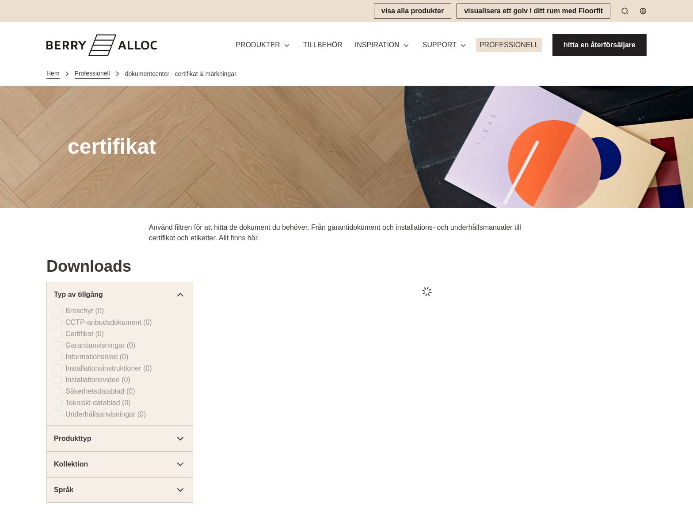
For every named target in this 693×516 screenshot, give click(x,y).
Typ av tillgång (120, 294)
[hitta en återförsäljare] (599, 45)
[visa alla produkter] (412, 11)
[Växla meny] (287, 45)
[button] (263, 45)
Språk (120, 490)
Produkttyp (120, 438)
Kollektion (120, 464)
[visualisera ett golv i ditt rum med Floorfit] (533, 11)
